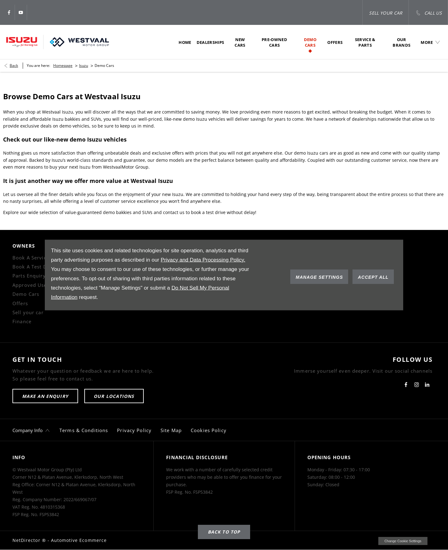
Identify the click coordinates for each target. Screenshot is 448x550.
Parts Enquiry (29, 276)
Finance (21, 321)
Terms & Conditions (83, 430)
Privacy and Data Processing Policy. (203, 260)
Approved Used (31, 285)
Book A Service (30, 257)
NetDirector (27, 540)
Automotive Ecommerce (79, 540)
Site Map (171, 430)
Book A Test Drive (34, 266)
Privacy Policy (134, 430)
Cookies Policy (208, 430)
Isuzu (83, 65)
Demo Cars (25, 294)
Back (14, 65)
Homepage (62, 65)
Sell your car (28, 312)
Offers (20, 303)
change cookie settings (402, 541)
